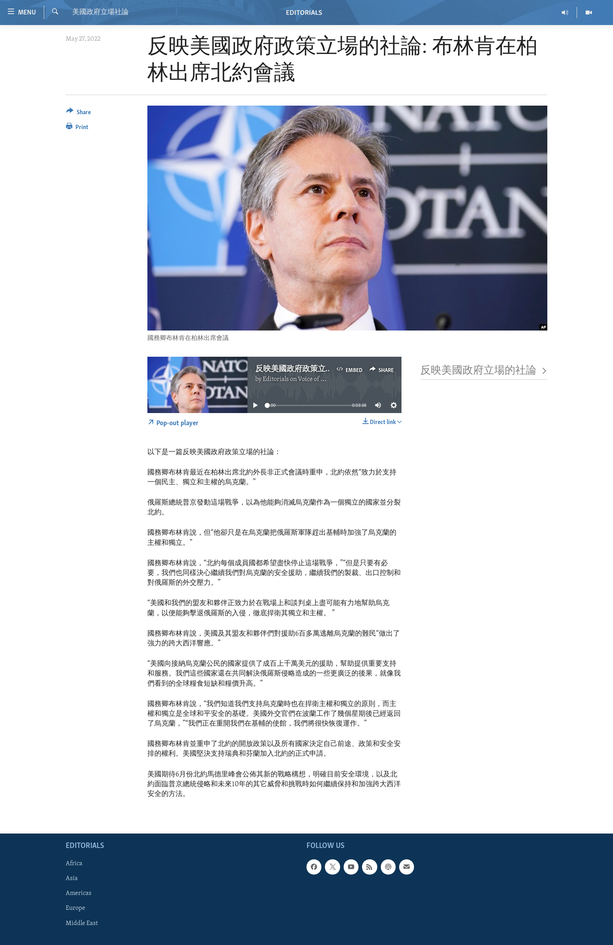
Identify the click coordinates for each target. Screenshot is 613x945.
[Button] (78, 114)
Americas (78, 894)
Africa (74, 864)
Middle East (82, 923)
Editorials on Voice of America (303, 379)
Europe (75, 908)
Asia (72, 879)
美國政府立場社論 (100, 12)
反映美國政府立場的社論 (483, 371)
